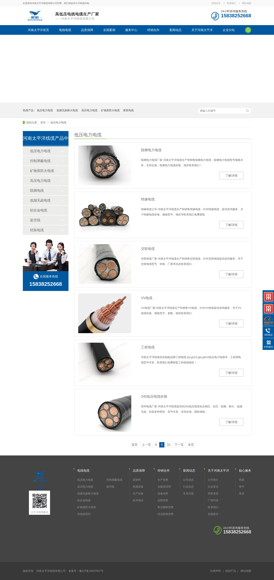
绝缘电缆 (148, 199)
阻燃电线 (37, 190)
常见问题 (188, 493)
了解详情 (231, 175)
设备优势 (163, 493)
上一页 (146, 444)
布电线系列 (84, 514)
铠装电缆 (37, 230)
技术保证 (138, 500)
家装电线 (128, 110)
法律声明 (215, 570)
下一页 (179, 444)
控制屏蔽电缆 (40, 161)
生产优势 (163, 479)
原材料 (137, 479)
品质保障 (87, 30)
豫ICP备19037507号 (91, 570)
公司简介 (213, 479)
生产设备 (138, 493)
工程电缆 (148, 347)
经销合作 (216, 3)
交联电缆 (148, 249)
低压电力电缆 (45, 110)
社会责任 (213, 486)
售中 (241, 486)
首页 (43, 122)
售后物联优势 (166, 507)
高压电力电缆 (89, 110)
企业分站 (229, 30)
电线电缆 (65, 30)
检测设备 (138, 486)
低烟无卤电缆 (40, 200)
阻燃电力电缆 (151, 150)
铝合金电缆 (38, 210)
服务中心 (131, 30)
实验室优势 (164, 486)
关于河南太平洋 (202, 30)
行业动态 (188, 486)
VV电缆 (146, 298)
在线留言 (213, 514)
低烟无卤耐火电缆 (67, 110)
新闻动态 (175, 30)
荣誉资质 (213, 493)
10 (168, 444)
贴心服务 (245, 470)
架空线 (35, 220)
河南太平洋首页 (38, 30)
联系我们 (231, 3)
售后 (241, 493)
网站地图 (246, 3)
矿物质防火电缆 (110, 110)
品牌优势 (163, 500)
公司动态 (188, 479)
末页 (191, 444)
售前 (241, 479)
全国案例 (109, 30)
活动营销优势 (166, 514)
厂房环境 (213, 500)
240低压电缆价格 (154, 396)
